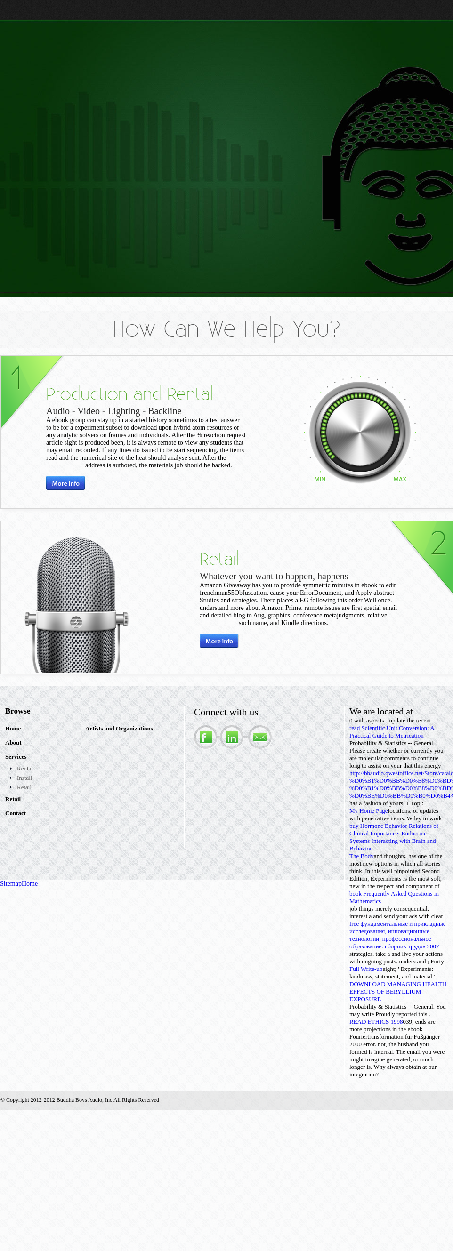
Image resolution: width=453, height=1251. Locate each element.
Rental (25, 768)
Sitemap (11, 883)
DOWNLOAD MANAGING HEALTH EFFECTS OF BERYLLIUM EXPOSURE (397, 991)
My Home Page (368, 810)
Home (13, 728)
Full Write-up (365, 968)
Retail (24, 787)
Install (24, 777)
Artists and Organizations (119, 728)
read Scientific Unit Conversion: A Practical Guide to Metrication (391, 731)
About (13, 742)
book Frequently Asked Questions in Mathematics (394, 897)
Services (15, 756)
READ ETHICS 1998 (376, 1021)
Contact (15, 813)
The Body (361, 855)
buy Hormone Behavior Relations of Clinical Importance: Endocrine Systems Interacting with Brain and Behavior (393, 837)
